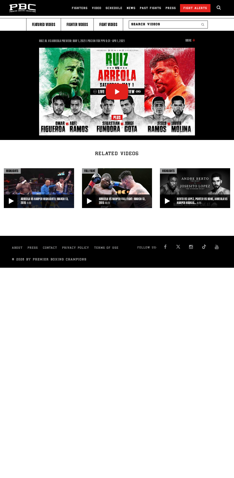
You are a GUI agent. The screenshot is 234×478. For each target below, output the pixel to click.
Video (96, 8)
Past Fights (150, 8)
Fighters (80, 8)
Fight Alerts (195, 8)
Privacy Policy (75, 248)
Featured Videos (43, 24)
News (131, 8)
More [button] (188, 40)
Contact (50, 248)
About (17, 248)
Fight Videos (108, 24)
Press (171, 8)
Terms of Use (106, 248)
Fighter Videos (77, 24)
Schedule (114, 8)
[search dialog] (219, 7)
